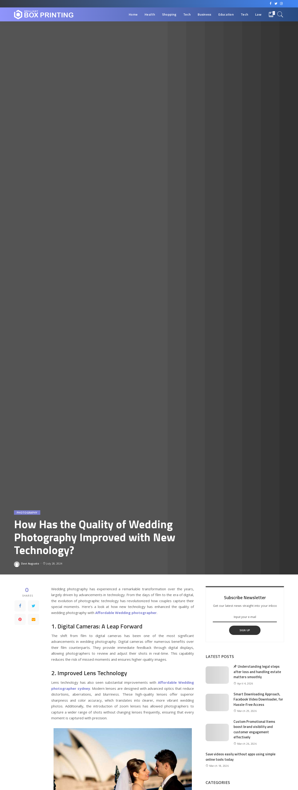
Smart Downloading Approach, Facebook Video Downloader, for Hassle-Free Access (258, 699)
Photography (27, 512)
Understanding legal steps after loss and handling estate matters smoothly (257, 672)
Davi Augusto (30, 563)
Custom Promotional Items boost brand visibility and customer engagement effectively (254, 729)
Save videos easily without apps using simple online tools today (240, 756)
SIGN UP (245, 630)
